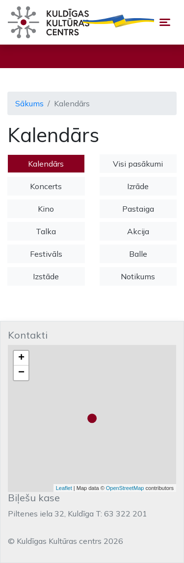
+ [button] (21, 358)
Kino (46, 209)
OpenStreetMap (125, 488)
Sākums (29, 103)
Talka (46, 231)
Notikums (138, 276)
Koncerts (46, 186)
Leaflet (64, 488)
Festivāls (46, 254)
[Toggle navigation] (165, 22)
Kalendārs (46, 164)
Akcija (138, 231)
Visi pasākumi (138, 164)
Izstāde (46, 276)
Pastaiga (138, 209)
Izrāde (138, 186)
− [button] (21, 373)
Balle (138, 254)
